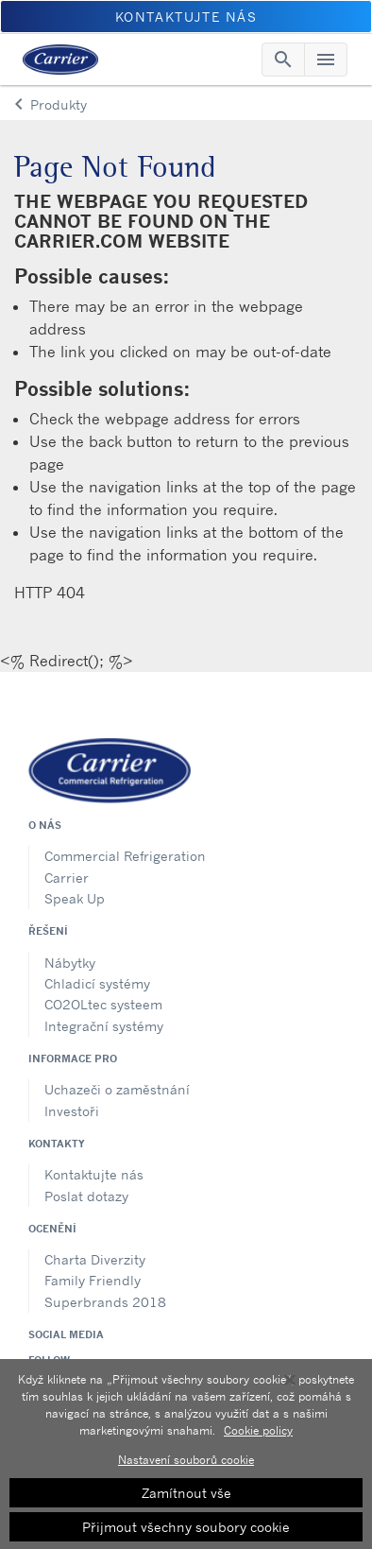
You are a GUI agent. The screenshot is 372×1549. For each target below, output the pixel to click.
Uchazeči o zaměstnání (117, 1089)
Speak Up (74, 898)
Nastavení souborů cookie (186, 1465)
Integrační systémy (103, 1026)
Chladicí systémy (97, 983)
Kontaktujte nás (94, 1174)
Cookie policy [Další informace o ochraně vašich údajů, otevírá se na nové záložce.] (258, 1436)
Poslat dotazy (86, 1196)
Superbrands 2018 (105, 1302)
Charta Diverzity (94, 1259)
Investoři (71, 1111)
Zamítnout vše (186, 1498)
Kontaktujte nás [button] (186, 17)
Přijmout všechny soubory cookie (186, 1532)
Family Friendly (92, 1280)
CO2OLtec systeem (103, 1004)
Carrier (66, 877)
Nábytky (69, 963)
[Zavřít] (290, 1385)
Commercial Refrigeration (125, 856)
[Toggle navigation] (283, 60)
